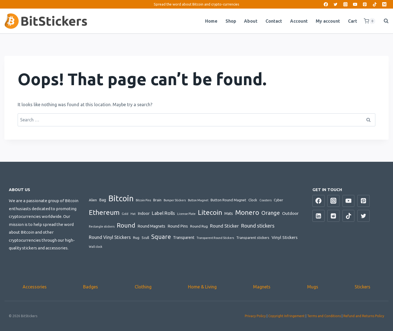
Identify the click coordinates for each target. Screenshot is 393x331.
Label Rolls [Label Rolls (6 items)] (163, 213)
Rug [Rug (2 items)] (136, 237)
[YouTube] (355, 4)
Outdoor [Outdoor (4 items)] (290, 213)
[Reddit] (333, 216)
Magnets (261, 286)
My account (328, 21)
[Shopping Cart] (369, 21)
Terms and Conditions (324, 316)
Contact (273, 21)
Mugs (312, 286)
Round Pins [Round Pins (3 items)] (178, 226)
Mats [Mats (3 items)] (228, 213)
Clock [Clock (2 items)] (252, 200)
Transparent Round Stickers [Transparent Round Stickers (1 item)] (215, 237)
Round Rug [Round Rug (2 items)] (199, 226)
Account (299, 21)
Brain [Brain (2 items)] (157, 200)
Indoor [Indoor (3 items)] (144, 213)
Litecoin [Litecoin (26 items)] (210, 212)
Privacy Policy (255, 316)
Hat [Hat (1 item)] (133, 213)
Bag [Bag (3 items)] (102, 200)
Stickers (362, 286)
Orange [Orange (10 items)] (270, 213)
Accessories (35, 286)
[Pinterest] (365, 4)
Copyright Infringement (286, 316)
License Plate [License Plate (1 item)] (186, 213)
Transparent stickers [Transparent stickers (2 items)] (252, 237)
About (250, 21)
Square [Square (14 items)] (161, 236)
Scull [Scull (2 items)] (145, 237)
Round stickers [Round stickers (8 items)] (258, 226)
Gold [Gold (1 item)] (125, 213)
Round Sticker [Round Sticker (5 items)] (224, 225)
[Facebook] (326, 4)
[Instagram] (345, 4)
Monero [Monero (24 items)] (247, 212)
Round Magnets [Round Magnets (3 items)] (151, 226)
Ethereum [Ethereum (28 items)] (104, 212)
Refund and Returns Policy (363, 316)
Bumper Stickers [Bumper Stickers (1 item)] (175, 200)
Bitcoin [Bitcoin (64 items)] (121, 198)
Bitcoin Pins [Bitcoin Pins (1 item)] (143, 200)
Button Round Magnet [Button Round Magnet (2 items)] (228, 200)
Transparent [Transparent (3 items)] (183, 237)
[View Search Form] (383, 21)
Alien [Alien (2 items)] (93, 200)
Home (211, 21)
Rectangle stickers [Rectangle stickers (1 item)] (102, 226)
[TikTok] (374, 4)
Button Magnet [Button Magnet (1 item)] (198, 200)
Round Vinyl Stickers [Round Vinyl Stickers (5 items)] (110, 237)
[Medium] (384, 4)
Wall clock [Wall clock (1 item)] (95, 246)
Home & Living (202, 286)
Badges (90, 286)
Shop (230, 21)
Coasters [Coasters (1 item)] (265, 200)
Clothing (143, 286)
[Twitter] (335, 4)
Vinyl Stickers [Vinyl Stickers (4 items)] (285, 237)
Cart (352, 21)
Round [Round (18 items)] (126, 225)
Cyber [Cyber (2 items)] (278, 200)
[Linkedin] (318, 216)
